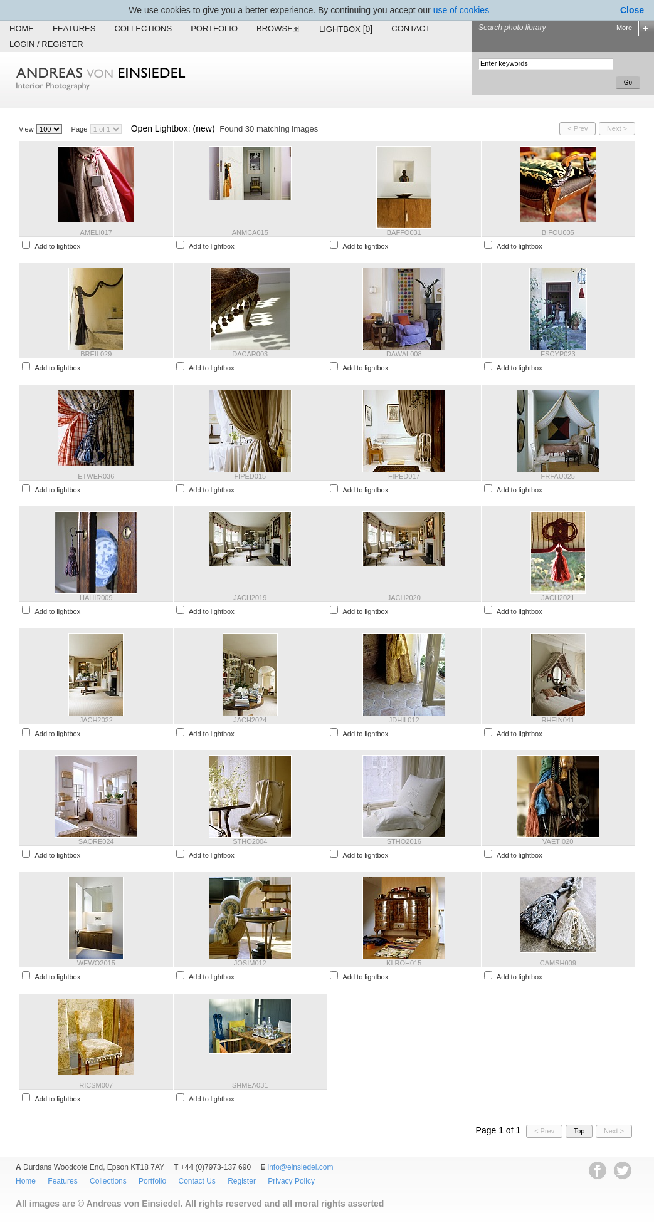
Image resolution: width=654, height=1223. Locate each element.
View (26, 129)
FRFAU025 (558, 476)
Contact (410, 28)
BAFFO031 (404, 232)
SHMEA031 (250, 1085)
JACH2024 (249, 720)
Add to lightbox (57, 246)
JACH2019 (249, 597)
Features (74, 28)
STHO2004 (250, 841)
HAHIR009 (96, 597)
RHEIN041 (557, 720)
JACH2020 (404, 597)
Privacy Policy (291, 1181)
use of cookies (461, 10)
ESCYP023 (558, 354)
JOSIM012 (250, 963)
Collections (143, 28)
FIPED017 (404, 476)
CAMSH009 (558, 963)
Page (79, 129)
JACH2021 (557, 597)
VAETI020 (557, 841)
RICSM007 (96, 1085)
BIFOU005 (558, 232)
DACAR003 (250, 354)
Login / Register (46, 44)
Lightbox (345, 29)
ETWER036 (96, 476)
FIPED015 (250, 476)
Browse (278, 28)
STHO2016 (404, 841)
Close (632, 10)
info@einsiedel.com (301, 1167)
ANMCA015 (250, 232)
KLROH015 (403, 963)
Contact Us (196, 1181)
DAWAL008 (404, 354)
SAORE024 (96, 841)
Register (242, 1181)
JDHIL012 (404, 720)
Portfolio (214, 28)
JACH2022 (96, 720)
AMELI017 (96, 232)
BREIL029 (96, 354)
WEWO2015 (96, 963)
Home (21, 28)
